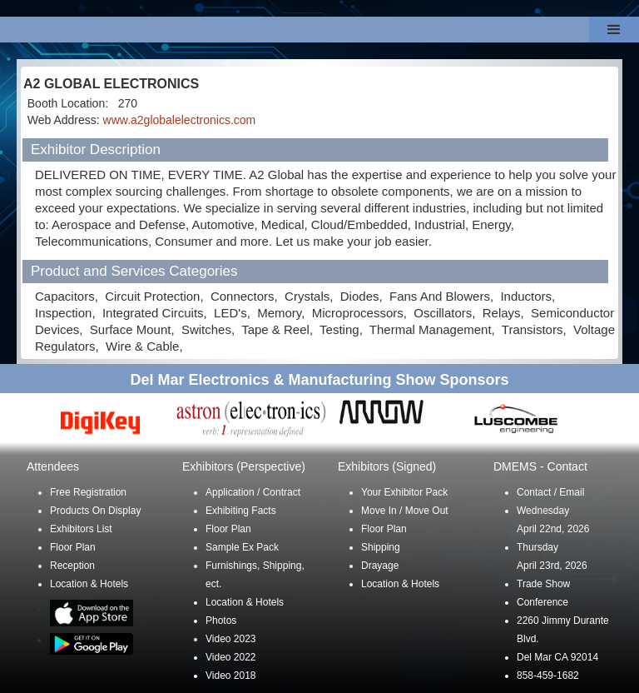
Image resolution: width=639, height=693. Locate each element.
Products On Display (95, 510)
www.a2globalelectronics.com (179, 120)
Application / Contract (253, 492)
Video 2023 (231, 639)
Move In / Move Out (404, 510)
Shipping (380, 547)
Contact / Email (550, 492)
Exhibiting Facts (241, 510)
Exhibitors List (81, 529)
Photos (221, 620)
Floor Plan (73, 547)
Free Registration (88, 492)
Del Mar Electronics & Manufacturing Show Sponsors (319, 379)
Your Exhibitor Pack (404, 492)
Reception (72, 565)
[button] (614, 29)
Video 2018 (231, 675)
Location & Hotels (89, 584)
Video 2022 (231, 657)
